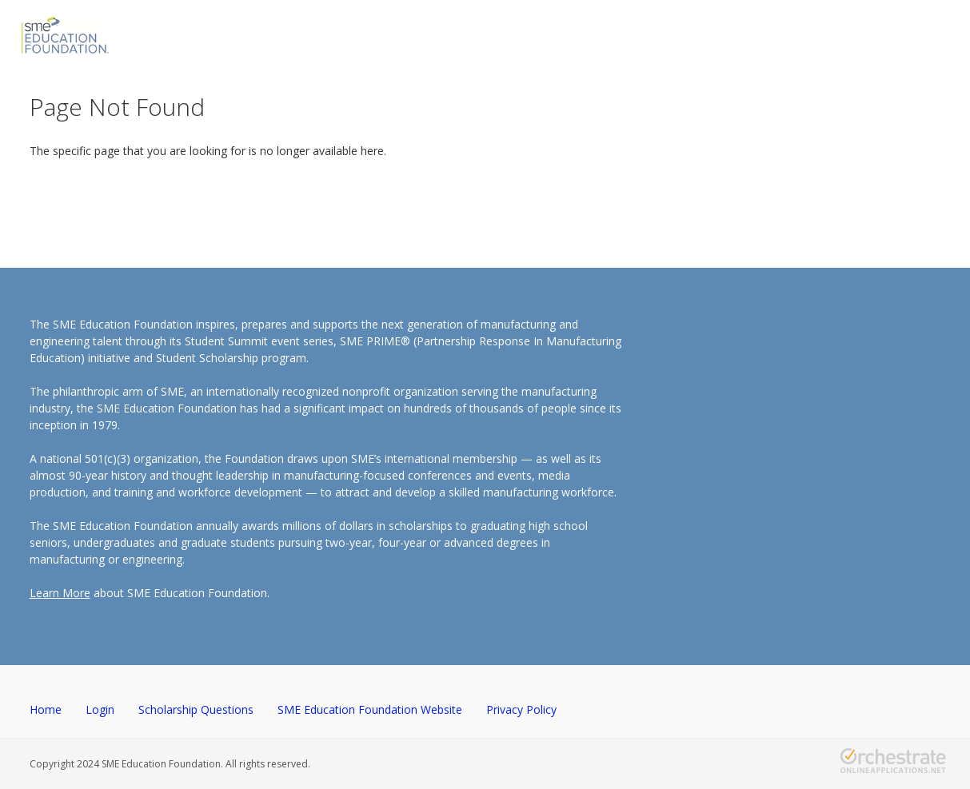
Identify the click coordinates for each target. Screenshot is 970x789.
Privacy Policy (521, 709)
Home (46, 709)
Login (100, 709)
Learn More (60, 592)
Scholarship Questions (195, 709)
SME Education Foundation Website (369, 709)
